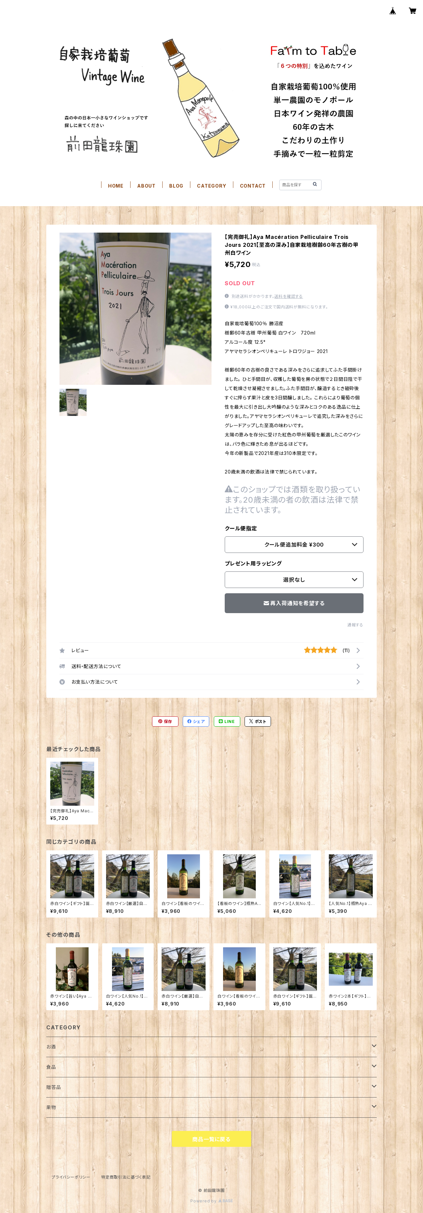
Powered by (211, 1200)
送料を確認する (288, 296)
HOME (116, 186)
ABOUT (146, 186)
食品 (51, 1067)
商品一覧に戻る (211, 1139)
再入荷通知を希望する (294, 603)
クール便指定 (241, 528)
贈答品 (53, 1087)
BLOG (176, 186)
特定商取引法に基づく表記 (126, 1177)
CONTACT (253, 186)
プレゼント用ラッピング (253, 563)
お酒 (51, 1047)
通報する (355, 624)
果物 (51, 1107)
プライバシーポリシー (71, 1177)
